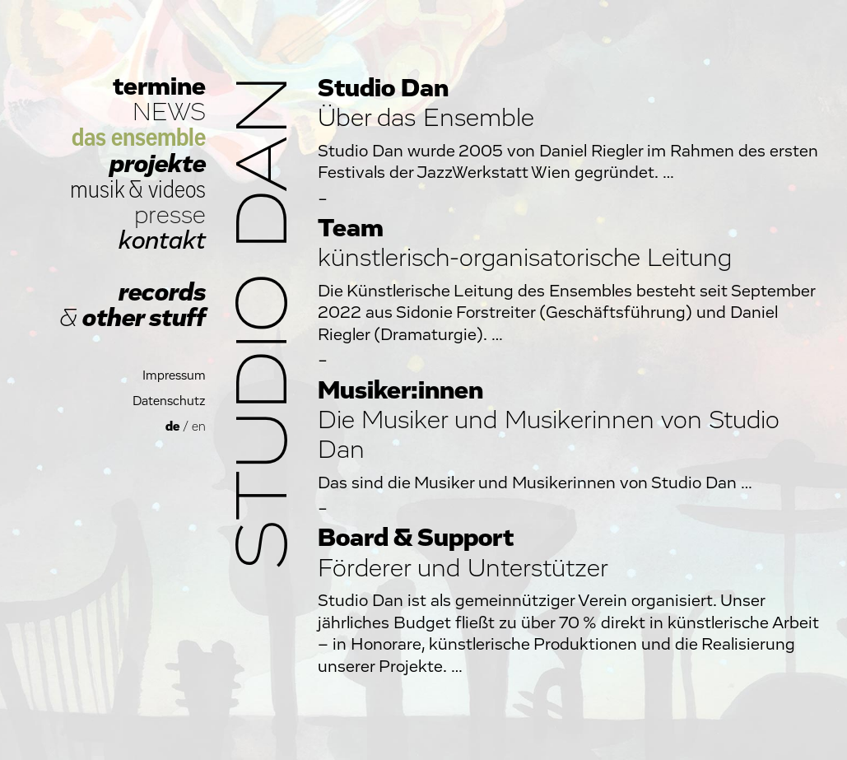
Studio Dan (265, 322)
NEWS (169, 112)
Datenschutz (169, 401)
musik (97, 190)
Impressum (174, 376)
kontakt (162, 241)
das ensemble (139, 138)
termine (159, 87)
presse (170, 215)
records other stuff (132, 305)
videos (177, 190)
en (199, 427)
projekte (157, 164)
